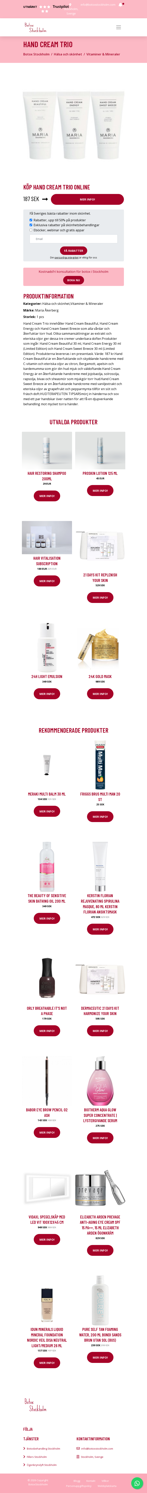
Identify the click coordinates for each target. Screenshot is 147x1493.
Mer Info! (87, 199)
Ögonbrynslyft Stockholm (42, 1465)
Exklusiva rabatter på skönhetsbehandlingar (66, 225)
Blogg (77, 1481)
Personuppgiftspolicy (78, 1486)
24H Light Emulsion (46, 676)
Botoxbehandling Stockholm (43, 1448)
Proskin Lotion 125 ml (100, 473)
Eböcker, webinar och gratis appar (59, 230)
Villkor (105, 1481)
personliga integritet (67, 257)
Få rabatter (73, 251)
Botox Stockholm (36, 54)
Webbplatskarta (107, 1486)
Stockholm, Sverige (92, 1457)
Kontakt (90, 1481)
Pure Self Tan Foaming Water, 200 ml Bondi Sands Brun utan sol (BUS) (100, 1334)
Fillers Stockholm (37, 1457)
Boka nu (73, 280)
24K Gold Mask (100, 676)
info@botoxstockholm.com (98, 4)
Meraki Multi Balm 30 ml (47, 793)
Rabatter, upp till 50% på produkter (60, 220)
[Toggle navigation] (118, 27)
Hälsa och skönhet (68, 54)
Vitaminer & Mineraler (103, 54)
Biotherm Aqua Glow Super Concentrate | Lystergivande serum (100, 1115)
